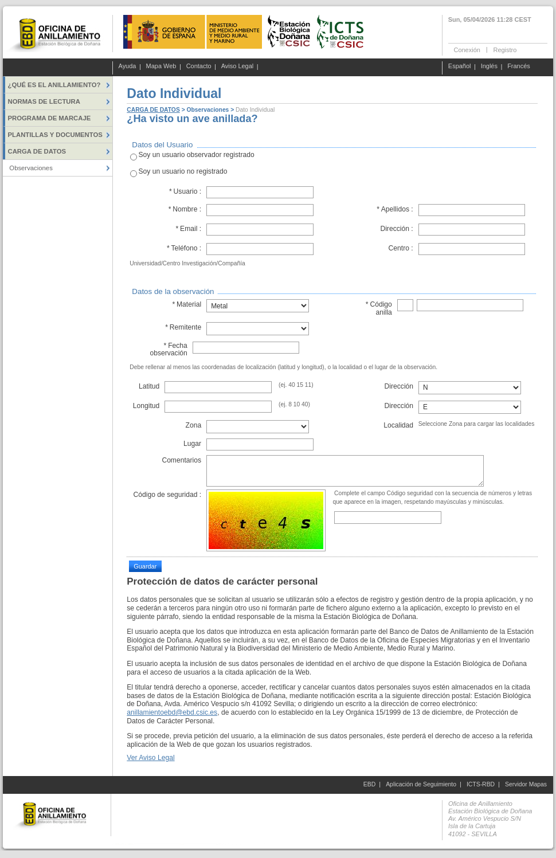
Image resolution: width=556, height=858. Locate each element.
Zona (193, 425)
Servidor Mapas (526, 784)
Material (186, 304)
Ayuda (127, 66)
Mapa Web (161, 66)
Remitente (183, 327)
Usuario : (185, 191)
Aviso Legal (237, 66)
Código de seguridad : (167, 495)
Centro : (401, 248)
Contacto (199, 66)
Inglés (489, 66)
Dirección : (396, 229)
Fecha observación (168, 349)
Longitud (146, 406)
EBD (369, 784)
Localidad (398, 425)
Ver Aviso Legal (150, 758)
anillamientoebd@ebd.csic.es (172, 712)
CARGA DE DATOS (153, 110)
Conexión (467, 49)
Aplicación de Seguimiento (421, 784)
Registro (504, 49)
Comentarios (181, 460)
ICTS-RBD (481, 784)
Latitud (149, 386)
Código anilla (378, 308)
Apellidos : (395, 209)
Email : (188, 229)
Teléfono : (183, 248)
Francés (518, 66)
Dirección (399, 386)
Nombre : (184, 209)
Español (459, 66)
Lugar (192, 444)
